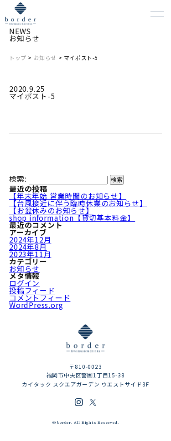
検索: (17, 178)
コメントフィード (39, 297)
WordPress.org (36, 304)
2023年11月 (30, 253)
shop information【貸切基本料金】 (72, 217)
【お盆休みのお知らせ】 (51, 210)
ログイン (24, 282)
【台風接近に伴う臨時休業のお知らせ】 (78, 203)
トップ (17, 57)
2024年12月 (30, 239)
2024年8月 (28, 246)
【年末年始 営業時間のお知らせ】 (67, 195)
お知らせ (45, 57)
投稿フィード (32, 290)
